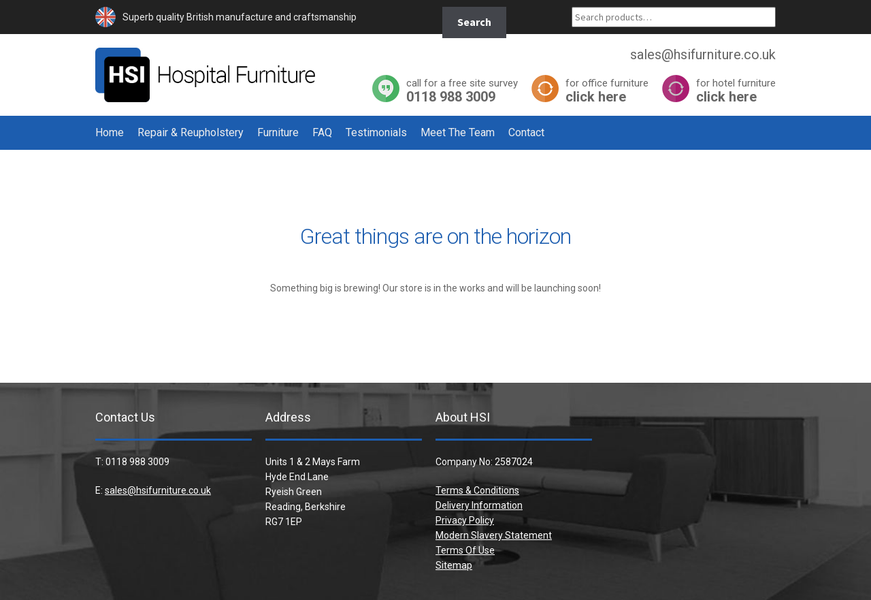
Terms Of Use (465, 550)
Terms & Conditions (477, 490)
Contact (526, 132)
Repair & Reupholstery (190, 132)
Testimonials (376, 132)
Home (109, 132)
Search (474, 22)
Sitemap (454, 565)
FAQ (322, 132)
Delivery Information (479, 505)
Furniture (278, 132)
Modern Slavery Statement (494, 535)
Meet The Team (458, 132)
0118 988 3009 (462, 90)
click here (606, 90)
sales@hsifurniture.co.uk (158, 490)
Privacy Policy (465, 520)
